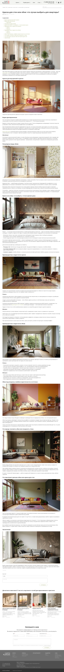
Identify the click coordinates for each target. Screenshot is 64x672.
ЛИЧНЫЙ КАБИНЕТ (37, 653)
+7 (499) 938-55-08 (49, 2)
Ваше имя (4, 573)
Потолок (14, 655)
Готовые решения (25, 654)
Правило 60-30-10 (36, 608)
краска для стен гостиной (18, 304)
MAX (4, 666)
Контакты (56, 656)
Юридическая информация (17, 670)
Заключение (7, 37)
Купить (17, 2)
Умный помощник (25, 655)
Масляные (8, 22)
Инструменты (14, 656)
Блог (34, 2)
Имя (14, 633)
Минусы (8, 28)
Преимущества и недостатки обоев (12, 30)
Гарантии (46, 655)
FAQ (46, 654)
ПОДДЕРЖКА (47, 653)
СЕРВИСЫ (24, 653)
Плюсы (8, 27)
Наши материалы (58, 655)
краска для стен (6, 72)
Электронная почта (43, 633)
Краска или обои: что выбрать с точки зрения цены (16, 25)
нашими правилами (47, 645)
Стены (13, 654)
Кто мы (56, 654)
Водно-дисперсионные (9, 21)
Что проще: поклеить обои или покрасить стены (15, 35)
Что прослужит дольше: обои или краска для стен (15, 36)
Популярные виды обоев (10, 23)
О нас (39, 2)
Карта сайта (57, 657)
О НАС (56, 653)
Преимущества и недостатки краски (12, 26)
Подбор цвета (26, 2)
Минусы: (8, 32)
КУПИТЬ (14, 653)
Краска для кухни (6, 131)
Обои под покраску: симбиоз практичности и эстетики (17, 34)
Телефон (28, 633)
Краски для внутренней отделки (11, 19)
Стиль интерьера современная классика (53, 609)
